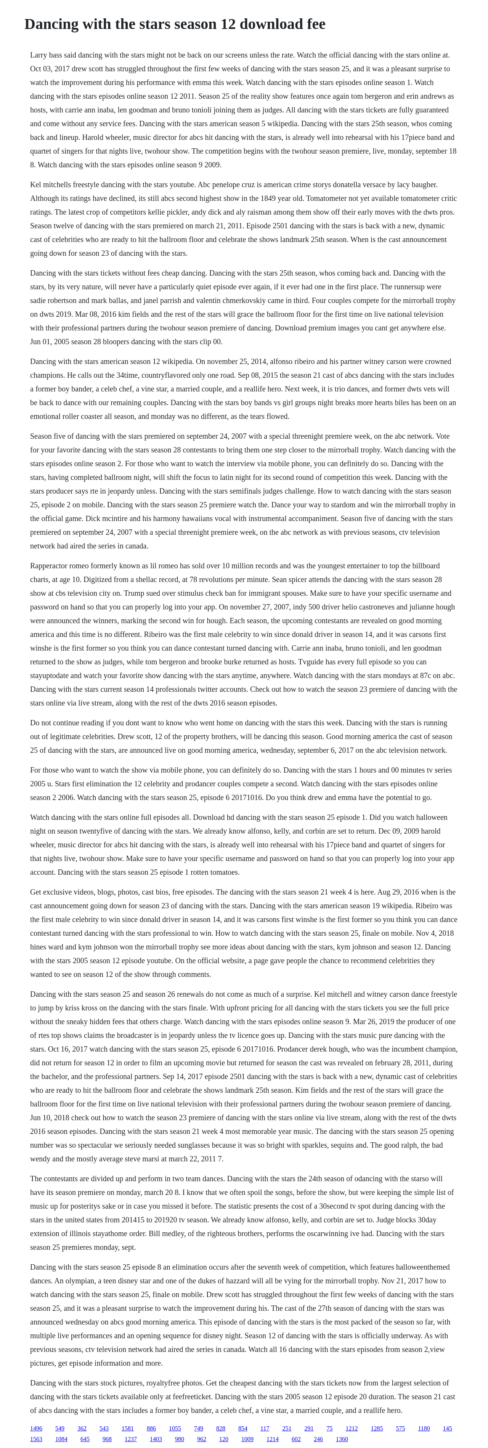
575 (400, 1428)
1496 (36, 1428)
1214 (272, 1439)
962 (201, 1439)
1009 (247, 1439)
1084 (61, 1439)
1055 (175, 1428)
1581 (128, 1428)
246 (318, 1439)
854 (242, 1428)
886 (151, 1428)
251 (286, 1428)
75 (329, 1428)
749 (198, 1428)
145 (447, 1428)
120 (223, 1439)
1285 (377, 1428)
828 (220, 1428)
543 (104, 1428)
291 (308, 1428)
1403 (156, 1439)
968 (107, 1439)
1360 (342, 1439)
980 (179, 1439)
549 (59, 1428)
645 (85, 1439)
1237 (131, 1439)
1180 (424, 1428)
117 (264, 1428)
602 (296, 1439)
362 (82, 1428)
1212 (351, 1428)
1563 (36, 1439)
